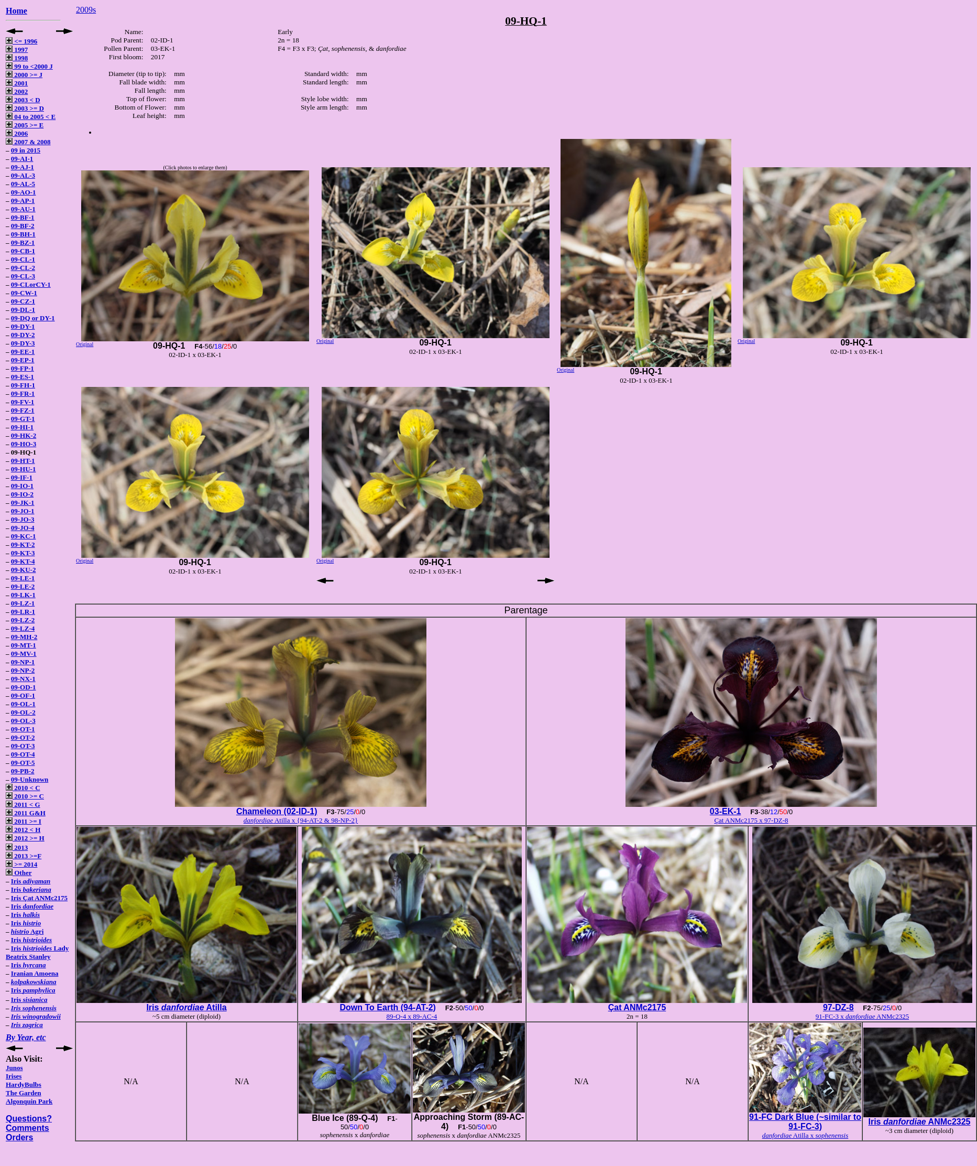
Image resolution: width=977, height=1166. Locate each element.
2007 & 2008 (28, 142)
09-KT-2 (23, 544)
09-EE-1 (23, 351)
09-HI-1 (22, 427)
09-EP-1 (23, 360)
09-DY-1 (23, 326)
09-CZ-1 (23, 301)
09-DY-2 (23, 335)
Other (18, 873)
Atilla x (805, 1135)
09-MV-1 (24, 653)
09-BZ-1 (23, 242)
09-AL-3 (23, 175)
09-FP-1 (22, 368)
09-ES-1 (22, 377)
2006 (17, 133)
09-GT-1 (23, 419)
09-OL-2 (23, 712)
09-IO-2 (22, 494)
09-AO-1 (23, 192)
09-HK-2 (23, 435)
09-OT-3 (23, 746)
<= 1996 (21, 41)
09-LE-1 (23, 578)
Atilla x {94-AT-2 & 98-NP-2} (301, 820)
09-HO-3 (23, 444)
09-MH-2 (24, 637)
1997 (17, 49)
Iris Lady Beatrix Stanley (37, 952)
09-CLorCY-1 (31, 284)
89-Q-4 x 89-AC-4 (412, 1016)
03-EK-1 (725, 811)
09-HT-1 (23, 461)
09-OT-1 (23, 729)
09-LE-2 (23, 586)
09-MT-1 (23, 645)
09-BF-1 (23, 217)
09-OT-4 (23, 754)
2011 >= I (23, 821)
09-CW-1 (24, 293)
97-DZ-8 (838, 1007)
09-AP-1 (23, 200)
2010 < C (23, 788)
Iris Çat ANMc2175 (39, 898)
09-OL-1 (23, 704)
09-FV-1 (23, 402)
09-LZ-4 (23, 628)
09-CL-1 (23, 259)
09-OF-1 (23, 695)
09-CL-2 (23, 268)
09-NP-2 (23, 670)
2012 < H (23, 830)
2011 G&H (26, 813)
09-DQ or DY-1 (33, 318)
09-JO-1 (23, 511)
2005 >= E (24, 125)
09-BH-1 (23, 234)
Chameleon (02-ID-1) (276, 811)
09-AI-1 (22, 159)
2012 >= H (25, 838)
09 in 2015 (25, 150)
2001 (17, 83)
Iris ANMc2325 (919, 1121)
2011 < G (23, 804)
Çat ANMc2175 (637, 1007)
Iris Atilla (186, 1007)
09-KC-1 (23, 536)
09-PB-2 (23, 771)
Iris (30, 881)
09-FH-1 (23, 385)
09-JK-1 (23, 502)
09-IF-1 (21, 477)
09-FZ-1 (23, 410)
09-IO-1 (22, 486)
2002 (17, 91)
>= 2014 (21, 864)
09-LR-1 (23, 612)
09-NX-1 (23, 679)
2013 (17, 847)
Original (84, 344)
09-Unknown (30, 779)
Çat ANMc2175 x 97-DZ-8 (751, 820)
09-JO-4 (23, 528)
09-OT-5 (23, 762)
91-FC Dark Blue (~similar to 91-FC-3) (805, 1122)
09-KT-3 (23, 553)
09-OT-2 (23, 737)
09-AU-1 (23, 209)
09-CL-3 (23, 276)
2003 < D (23, 100)
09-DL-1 (23, 310)
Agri (27, 931)
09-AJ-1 (22, 167)
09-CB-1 (23, 251)
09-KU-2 (23, 570)
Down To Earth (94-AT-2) (388, 1007)
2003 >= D (25, 108)
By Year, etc (26, 1037)
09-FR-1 (23, 393)
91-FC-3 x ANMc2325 (862, 1016)
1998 (17, 58)
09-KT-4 (23, 561)
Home (16, 10)
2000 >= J (24, 75)
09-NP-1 (23, 662)
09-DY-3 (23, 343)
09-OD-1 (23, 687)
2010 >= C (25, 796)
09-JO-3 (23, 519)
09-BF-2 (23, 226)
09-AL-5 (23, 184)
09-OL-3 (23, 721)
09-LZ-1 (23, 603)
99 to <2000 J (29, 66)
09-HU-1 (23, 469)
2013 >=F (23, 856)
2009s (86, 9)
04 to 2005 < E (31, 117)
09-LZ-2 (23, 620)
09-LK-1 (23, 595)
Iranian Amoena (35, 973)
